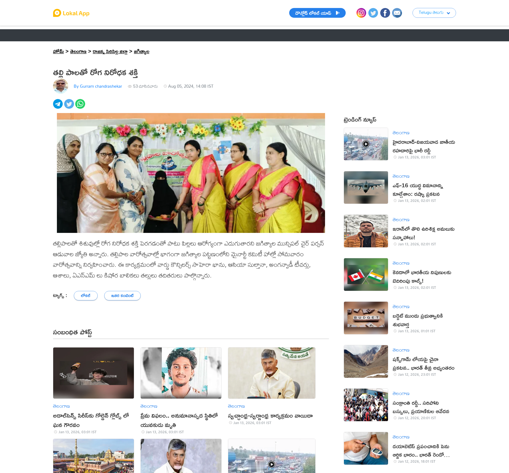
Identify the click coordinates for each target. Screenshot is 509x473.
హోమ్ (58, 51)
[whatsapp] (80, 106)
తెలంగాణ (78, 51)
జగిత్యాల (141, 51)
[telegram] (58, 106)
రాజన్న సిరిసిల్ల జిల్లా (110, 51)
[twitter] (69, 106)
